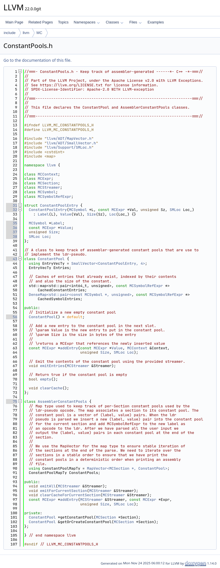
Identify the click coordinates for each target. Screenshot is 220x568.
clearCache (51, 388)
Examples (156, 22)
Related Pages (40, 22)
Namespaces (87, 22)
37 (11, 232)
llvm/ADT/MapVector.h (69, 138)
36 (11, 227)
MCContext (48, 174)
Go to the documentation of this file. (37, 60)
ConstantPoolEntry (59, 205)
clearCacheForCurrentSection (70, 495)
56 (11, 316)
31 (11, 205)
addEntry (69, 348)
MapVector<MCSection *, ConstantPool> (127, 468)
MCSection (48, 183)
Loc (112, 214)
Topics (63, 22)
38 (11, 236)
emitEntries (52, 365)
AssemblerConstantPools (62, 401)
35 (11, 223)
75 (11, 401)
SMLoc (175, 209)
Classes (114, 22)
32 (11, 209)
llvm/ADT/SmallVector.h (71, 143)
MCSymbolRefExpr (54, 196)
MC (39, 33)
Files (135, 22)
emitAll (48, 486)
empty (45, 379)
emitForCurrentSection (63, 490)
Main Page (14, 22)
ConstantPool (51, 258)
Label (43, 214)
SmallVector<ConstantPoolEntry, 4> (108, 263)
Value (65, 214)
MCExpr (44, 178)
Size (91, 214)
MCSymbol (47, 192)
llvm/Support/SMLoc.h (69, 147)
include (9, 33)
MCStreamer (49, 187)
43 (11, 258)
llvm (26, 33)
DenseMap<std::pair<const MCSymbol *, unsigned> (80, 294)
